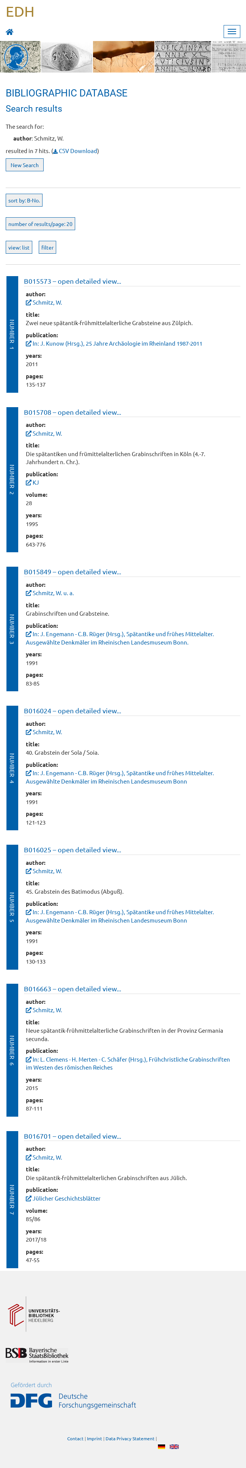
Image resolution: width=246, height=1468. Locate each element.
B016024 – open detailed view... (72, 710)
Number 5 (12, 907)
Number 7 (12, 1200)
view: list (19, 247)
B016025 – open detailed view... (72, 849)
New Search (25, 164)
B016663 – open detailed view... (72, 988)
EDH (20, 11)
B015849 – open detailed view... (72, 571)
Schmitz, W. (47, 302)
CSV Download (75, 150)
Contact (75, 1438)
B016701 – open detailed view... (72, 1136)
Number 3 (12, 629)
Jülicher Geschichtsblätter (67, 1198)
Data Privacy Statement (130, 1438)
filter (47, 247)
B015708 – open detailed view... (72, 412)
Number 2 (12, 480)
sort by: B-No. (24, 200)
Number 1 (12, 334)
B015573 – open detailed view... (72, 281)
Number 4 (12, 768)
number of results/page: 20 (40, 223)
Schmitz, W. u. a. (53, 592)
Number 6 (12, 1050)
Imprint (94, 1438)
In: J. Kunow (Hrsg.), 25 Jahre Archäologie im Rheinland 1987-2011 (117, 343)
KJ (36, 482)
